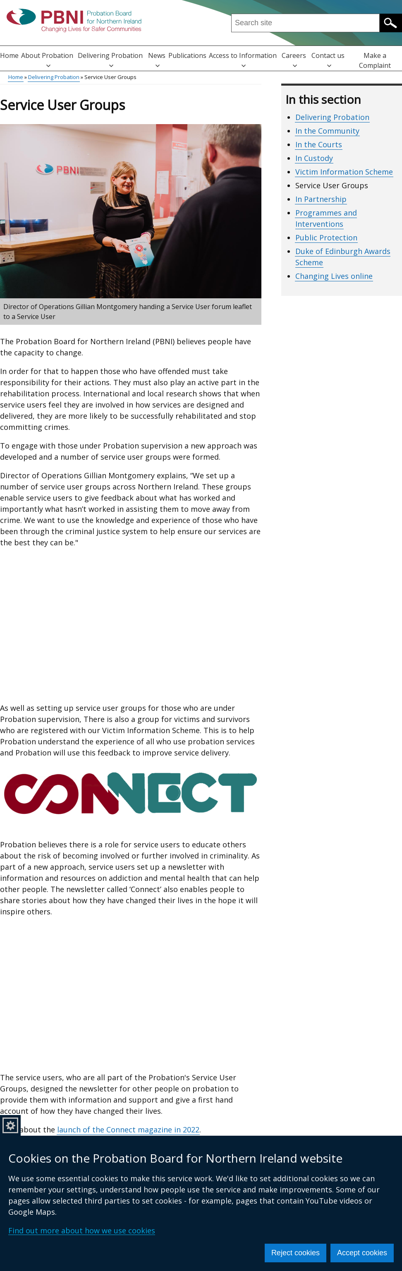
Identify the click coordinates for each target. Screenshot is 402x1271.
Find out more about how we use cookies (81, 1230)
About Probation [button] (47, 59)
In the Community (327, 131)
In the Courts (318, 144)
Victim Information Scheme (344, 172)
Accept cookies (362, 1253)
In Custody (314, 158)
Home (9, 55)
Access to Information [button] (243, 59)
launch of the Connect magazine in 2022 (128, 1129)
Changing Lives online (334, 276)
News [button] (156, 59)
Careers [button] (294, 59)
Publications (187, 55)
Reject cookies (295, 1253)
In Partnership (321, 199)
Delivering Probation (53, 77)
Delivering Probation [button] (110, 59)
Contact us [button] (328, 59)
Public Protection (326, 237)
